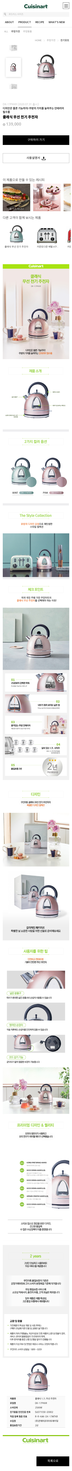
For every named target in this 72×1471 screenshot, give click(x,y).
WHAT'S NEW (57, 22)
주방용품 (27, 31)
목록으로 (52, 1461)
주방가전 (15, 31)
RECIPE (39, 22)
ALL (6, 31)
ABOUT (9, 22)
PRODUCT (24, 22)
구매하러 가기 (36, 140)
